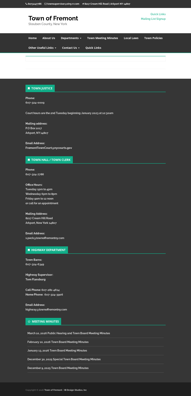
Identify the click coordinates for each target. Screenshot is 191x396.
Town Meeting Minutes (102, 38)
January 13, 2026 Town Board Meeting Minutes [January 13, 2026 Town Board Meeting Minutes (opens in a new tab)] (57, 350)
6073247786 (34, 4)
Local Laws (131, 38)
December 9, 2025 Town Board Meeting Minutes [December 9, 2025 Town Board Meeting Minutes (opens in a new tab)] (58, 368)
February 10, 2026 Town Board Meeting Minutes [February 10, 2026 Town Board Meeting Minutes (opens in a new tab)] (58, 342)
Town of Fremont (53, 18)
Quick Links (158, 14)
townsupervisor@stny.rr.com (63, 4)
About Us (48, 38)
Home (32, 38)
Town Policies (153, 38)
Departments (71, 38)
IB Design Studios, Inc (75, 390)
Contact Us (71, 48)
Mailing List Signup (153, 18)
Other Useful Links (42, 48)
